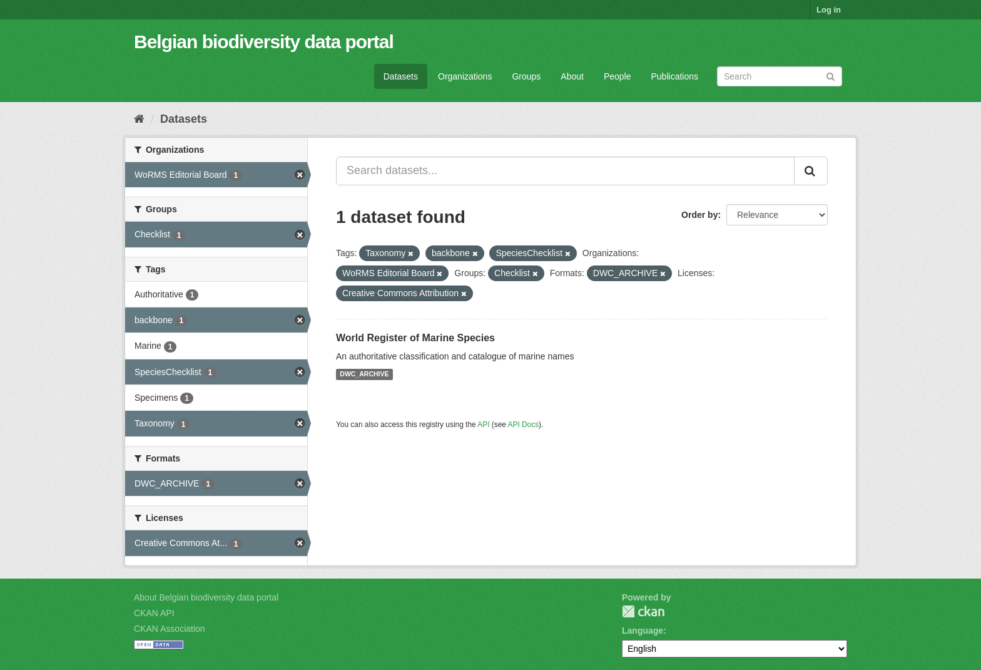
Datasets (401, 76)
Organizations (465, 76)
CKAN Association (169, 629)
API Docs (523, 424)
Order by (699, 215)
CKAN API (154, 613)
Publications (675, 76)
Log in (828, 9)
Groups (526, 76)
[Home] (139, 119)
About (572, 76)
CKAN (643, 611)
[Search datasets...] (565, 171)
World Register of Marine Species (415, 337)
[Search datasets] (779, 76)
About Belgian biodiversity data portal (206, 597)
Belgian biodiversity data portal (264, 41)
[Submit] (830, 75)
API (483, 424)
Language (642, 631)
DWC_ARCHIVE (364, 374)
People (617, 76)
